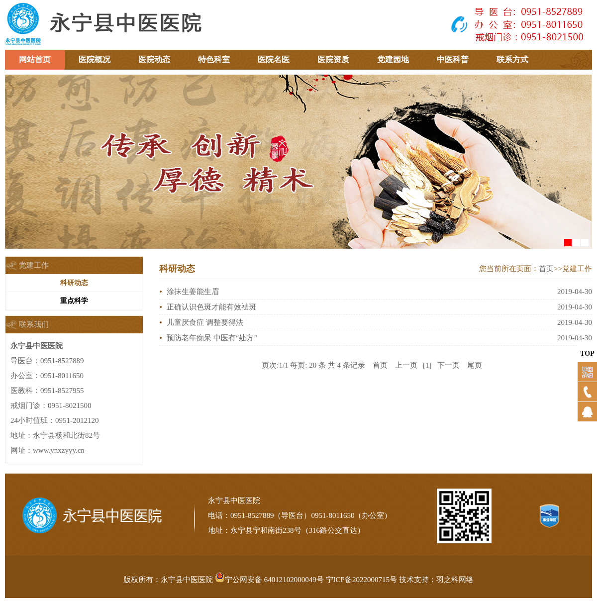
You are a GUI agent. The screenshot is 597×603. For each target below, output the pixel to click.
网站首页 (35, 59)
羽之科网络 (455, 580)
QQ (583, 430)
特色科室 (214, 59)
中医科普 (453, 59)
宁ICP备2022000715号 (361, 580)
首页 (546, 269)
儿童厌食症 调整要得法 (205, 322)
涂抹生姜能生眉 (193, 292)
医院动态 (154, 59)
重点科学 (74, 300)
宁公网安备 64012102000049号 (269, 580)
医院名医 (274, 59)
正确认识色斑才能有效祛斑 (211, 307)
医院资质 (333, 59)
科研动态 (74, 283)
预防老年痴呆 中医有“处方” (212, 338)
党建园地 (393, 59)
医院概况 (94, 59)
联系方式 (512, 59)
